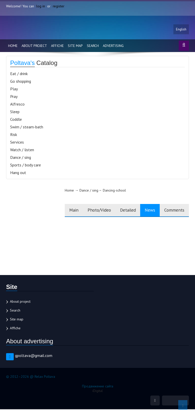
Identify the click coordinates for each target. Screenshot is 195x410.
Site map (75, 46)
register (59, 6)
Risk (13, 135)
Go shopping (20, 81)
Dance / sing (20, 157)
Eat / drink (19, 74)
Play (14, 89)
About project (34, 46)
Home (13, 46)
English (181, 29)
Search (93, 46)
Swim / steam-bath (26, 127)
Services (17, 142)
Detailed (123, 211)
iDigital (97, 391)
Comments (174, 211)
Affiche (57, 46)
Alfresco (17, 104)
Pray (14, 96)
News (147, 211)
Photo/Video (92, 211)
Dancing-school (105, 191)
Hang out (18, 173)
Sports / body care (25, 165)
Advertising (113, 46)
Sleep (15, 112)
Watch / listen (22, 150)
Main (65, 211)
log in (40, 6)
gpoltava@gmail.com (33, 355)
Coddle (16, 119)
